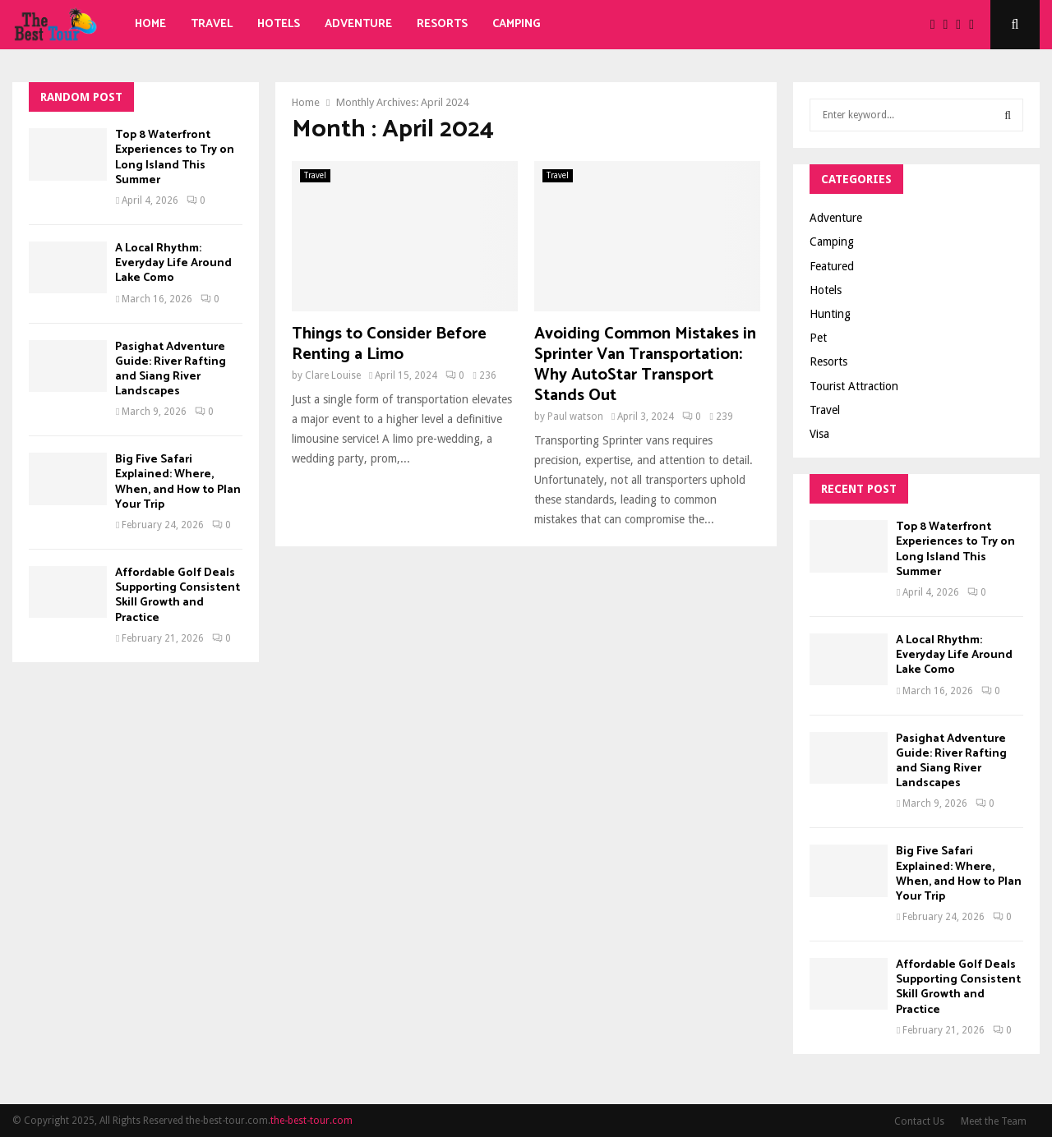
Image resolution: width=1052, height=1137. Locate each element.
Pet (818, 337)
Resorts (442, 24)
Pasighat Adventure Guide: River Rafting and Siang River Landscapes (170, 370)
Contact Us (919, 1121)
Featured (832, 266)
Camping (516, 24)
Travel (212, 24)
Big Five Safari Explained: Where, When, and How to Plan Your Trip (178, 482)
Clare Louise (333, 375)
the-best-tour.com (311, 1120)
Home (150, 24)
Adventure (358, 24)
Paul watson (575, 416)
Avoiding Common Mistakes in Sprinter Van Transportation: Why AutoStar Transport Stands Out (645, 364)
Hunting (830, 313)
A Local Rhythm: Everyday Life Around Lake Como (173, 263)
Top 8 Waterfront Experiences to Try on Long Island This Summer (174, 158)
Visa (819, 433)
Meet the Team (994, 1121)
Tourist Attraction (854, 386)
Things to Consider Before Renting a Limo (389, 344)
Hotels (278, 24)
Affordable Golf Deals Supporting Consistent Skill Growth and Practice (177, 596)
